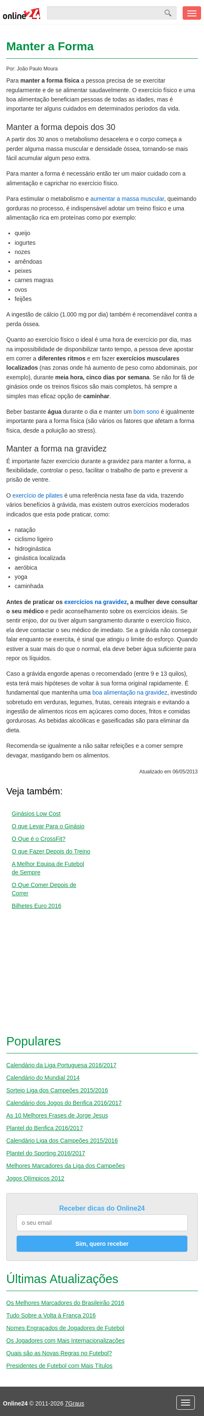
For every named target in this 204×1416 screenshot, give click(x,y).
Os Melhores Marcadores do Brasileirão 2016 (65, 1302)
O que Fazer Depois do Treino (51, 851)
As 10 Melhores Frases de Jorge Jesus (57, 1115)
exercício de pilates (38, 495)
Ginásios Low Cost (36, 813)
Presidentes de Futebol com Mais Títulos (59, 1365)
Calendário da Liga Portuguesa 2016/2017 (61, 1065)
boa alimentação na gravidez (129, 692)
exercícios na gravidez (96, 602)
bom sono (146, 411)
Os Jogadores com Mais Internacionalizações (65, 1340)
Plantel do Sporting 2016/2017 (45, 1153)
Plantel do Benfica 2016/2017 (44, 1128)
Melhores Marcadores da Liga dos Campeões (65, 1165)
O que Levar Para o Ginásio (48, 826)
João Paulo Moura (37, 69)
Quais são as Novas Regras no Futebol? (59, 1353)
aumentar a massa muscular (127, 198)
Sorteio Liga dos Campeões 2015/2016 (57, 1090)
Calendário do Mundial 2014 (43, 1077)
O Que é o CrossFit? (38, 838)
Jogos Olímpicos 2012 (35, 1178)
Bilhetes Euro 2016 (36, 906)
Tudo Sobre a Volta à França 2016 (51, 1315)
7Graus (74, 1403)
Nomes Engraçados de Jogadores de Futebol (65, 1328)
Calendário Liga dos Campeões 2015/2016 (62, 1140)
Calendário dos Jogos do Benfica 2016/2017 (64, 1103)
